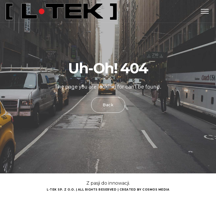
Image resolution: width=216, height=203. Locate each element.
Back (108, 104)
